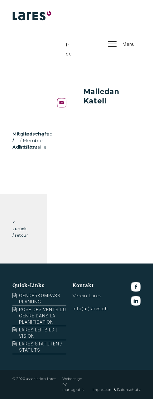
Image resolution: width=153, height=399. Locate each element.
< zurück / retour (20, 229)
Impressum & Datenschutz (117, 389)
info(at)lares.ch (90, 308)
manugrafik (73, 389)
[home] (35, 15)
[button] (121, 43)
